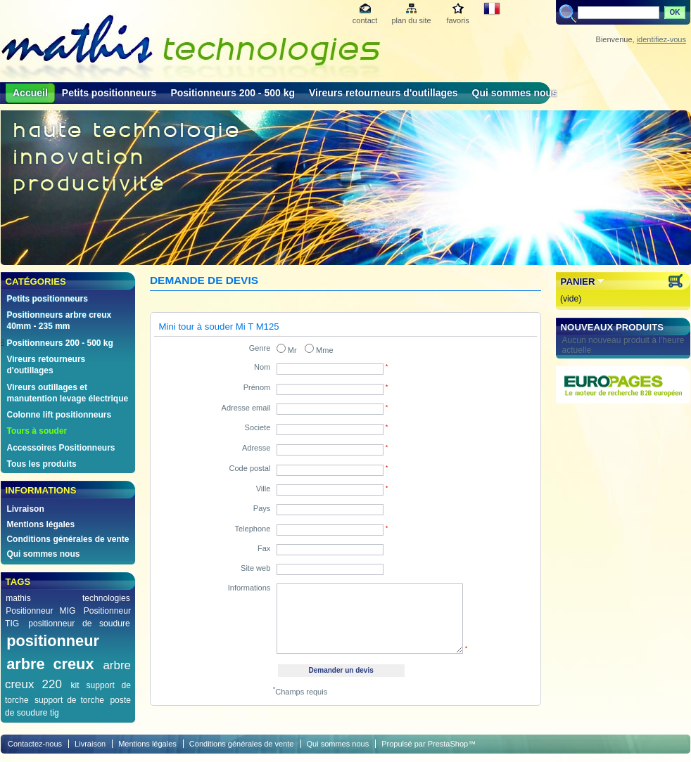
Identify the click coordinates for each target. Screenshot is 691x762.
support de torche (69, 700)
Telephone (253, 528)
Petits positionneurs (109, 92)
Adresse (256, 448)
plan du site (411, 20)
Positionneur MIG (40, 611)
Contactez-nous (35, 744)
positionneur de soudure (79, 623)
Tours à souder (36, 431)
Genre (260, 348)
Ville (263, 488)
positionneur (52, 641)
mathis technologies (68, 598)
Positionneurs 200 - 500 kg (232, 92)
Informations (249, 587)
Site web (255, 568)
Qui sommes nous (514, 92)
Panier (578, 281)
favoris (457, 20)
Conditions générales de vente (67, 539)
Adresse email (246, 407)
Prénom (257, 387)
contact (365, 20)
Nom (262, 367)
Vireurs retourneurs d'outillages (383, 92)
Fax (264, 548)
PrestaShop (448, 744)
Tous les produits (41, 464)
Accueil (30, 92)
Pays (261, 508)
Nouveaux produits (612, 327)
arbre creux (50, 664)
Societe (258, 427)
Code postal (250, 468)
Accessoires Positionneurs (60, 448)
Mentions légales (40, 524)
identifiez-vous (661, 39)
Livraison (25, 509)
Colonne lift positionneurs (58, 415)
